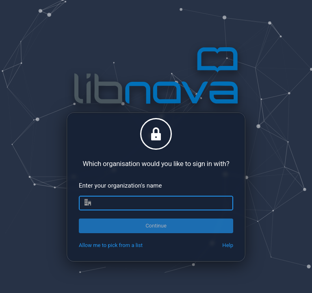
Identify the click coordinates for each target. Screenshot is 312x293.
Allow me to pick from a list (111, 245)
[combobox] (156, 203)
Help (227, 245)
